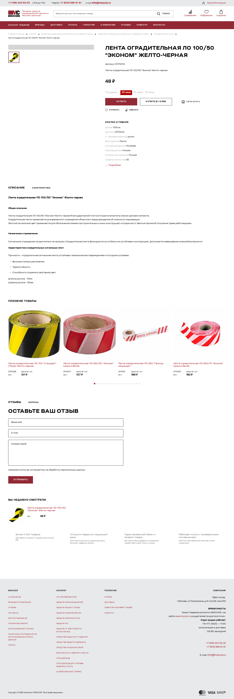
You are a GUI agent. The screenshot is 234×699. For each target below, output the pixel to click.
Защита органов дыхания (69, 602)
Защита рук (62, 623)
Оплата (72, 25)
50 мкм (149, 92)
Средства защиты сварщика (71, 642)
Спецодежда (63, 658)
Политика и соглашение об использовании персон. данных (22, 636)
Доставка (56, 25)
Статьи (12, 645)
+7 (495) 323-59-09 (19, 3)
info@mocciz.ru (101, 3)
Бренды (40, 25)
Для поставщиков (17, 618)
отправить (21, 479)
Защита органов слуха (68, 618)
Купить (121, 102)
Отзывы (126, 25)
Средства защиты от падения (72, 636)
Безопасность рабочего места (72, 652)
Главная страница (16, 34)
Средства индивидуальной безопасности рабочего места (67, 34)
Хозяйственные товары (68, 671)
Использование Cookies (20, 628)
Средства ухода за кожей (69, 647)
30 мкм (126, 92)
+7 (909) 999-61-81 (71, 3)
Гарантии (89, 25)
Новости (142, 25)
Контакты (159, 25)
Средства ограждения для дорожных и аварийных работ (123, 34)
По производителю (66, 597)
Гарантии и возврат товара (118, 607)
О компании (108, 25)
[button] (94, 383)
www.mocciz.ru (182, 616)
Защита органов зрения (68, 612)
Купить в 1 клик (156, 102)
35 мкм (137, 92)
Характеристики (41, 187)
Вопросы (34, 402)
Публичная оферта (18, 623)
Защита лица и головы (68, 607)
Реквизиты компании (19, 602)
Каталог (32, 34)
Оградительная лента (163, 34)
